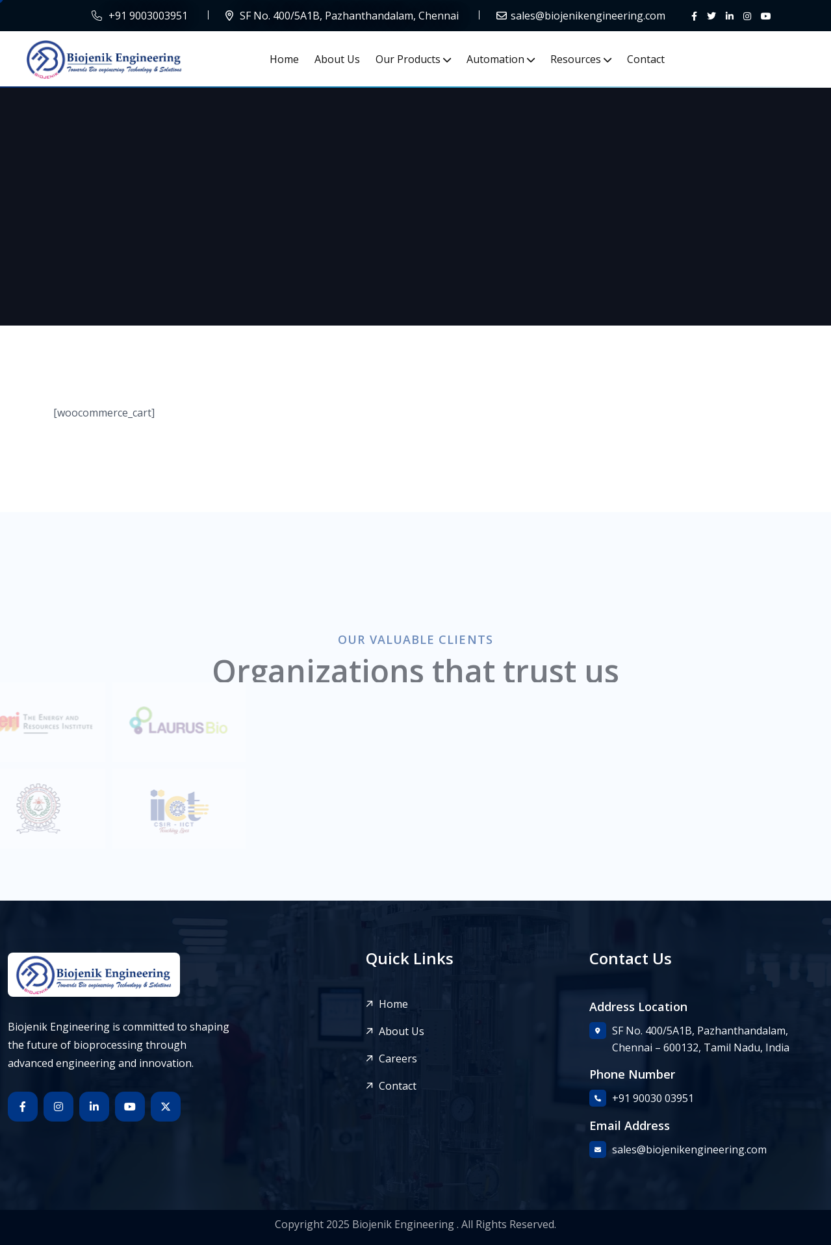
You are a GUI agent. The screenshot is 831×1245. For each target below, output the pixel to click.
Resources (575, 59)
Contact (646, 59)
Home (284, 59)
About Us (337, 59)
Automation (495, 59)
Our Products (408, 59)
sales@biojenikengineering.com (588, 15)
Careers (398, 1059)
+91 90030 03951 (653, 1098)
